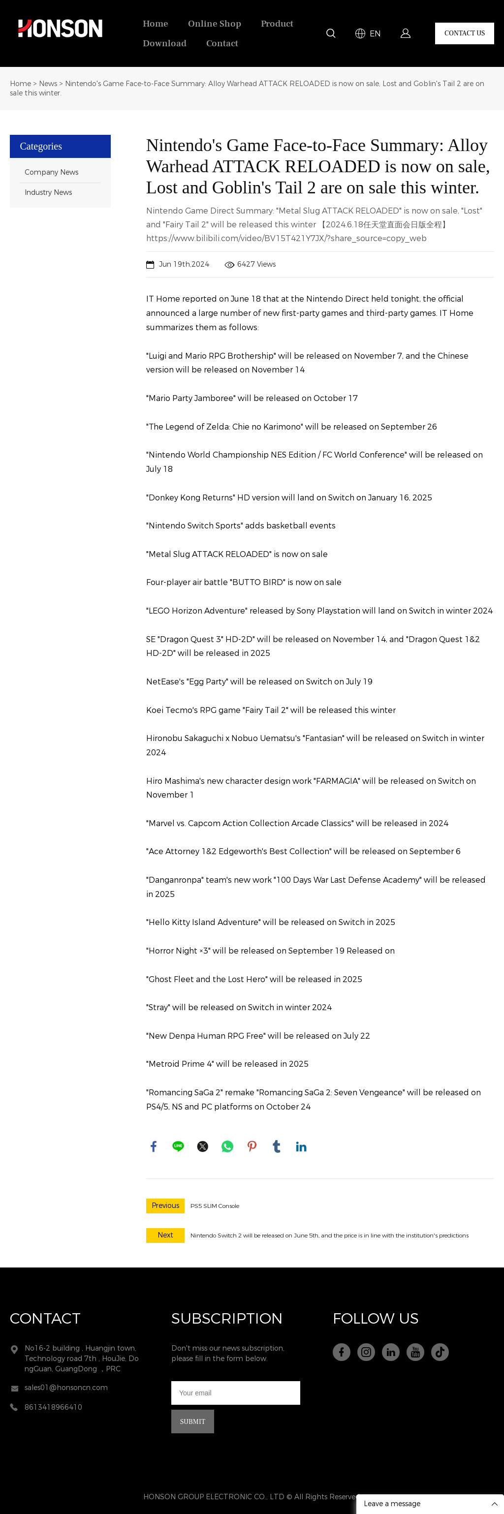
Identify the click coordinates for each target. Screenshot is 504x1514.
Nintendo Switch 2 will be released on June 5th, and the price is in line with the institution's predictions (329, 1235)
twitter (202, 1146)
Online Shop (214, 24)
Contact (222, 43)
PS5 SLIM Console (214, 1206)
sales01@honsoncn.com (66, 1387)
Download (165, 43)
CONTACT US (464, 33)
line (178, 1146)
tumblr (276, 1146)
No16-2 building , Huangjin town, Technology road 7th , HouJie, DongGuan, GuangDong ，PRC (82, 1359)
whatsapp (227, 1146)
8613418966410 (53, 1407)
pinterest (252, 1146)
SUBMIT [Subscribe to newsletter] (192, 1422)
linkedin (301, 1146)
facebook (153, 1146)
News (48, 84)
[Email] (235, 1393)
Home (155, 24)
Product (277, 24)
